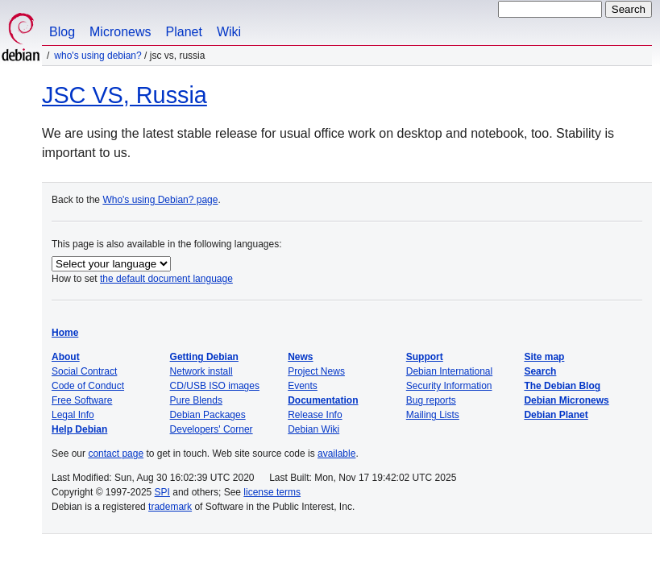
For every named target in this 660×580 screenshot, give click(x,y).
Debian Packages (208, 414)
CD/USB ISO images (214, 386)
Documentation (323, 400)
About (66, 356)
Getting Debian (204, 356)
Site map (544, 356)
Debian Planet (555, 414)
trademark (170, 506)
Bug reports (431, 400)
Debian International (449, 371)
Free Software (82, 400)
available (336, 453)
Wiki (229, 32)
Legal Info (73, 414)
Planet (184, 32)
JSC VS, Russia (124, 95)
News (300, 356)
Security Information (449, 386)
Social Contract (84, 371)
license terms (272, 492)
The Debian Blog (562, 386)
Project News (316, 371)
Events (303, 386)
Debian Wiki (313, 429)
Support (424, 356)
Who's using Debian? (97, 55)
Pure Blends (196, 400)
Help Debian (79, 429)
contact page (115, 453)
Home (65, 332)
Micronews (120, 32)
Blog (62, 32)
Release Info (315, 414)
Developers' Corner (211, 429)
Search (540, 371)
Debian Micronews (566, 400)
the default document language (166, 278)
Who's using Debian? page (160, 199)
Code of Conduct (88, 386)
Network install (201, 371)
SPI (162, 492)
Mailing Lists (432, 414)
